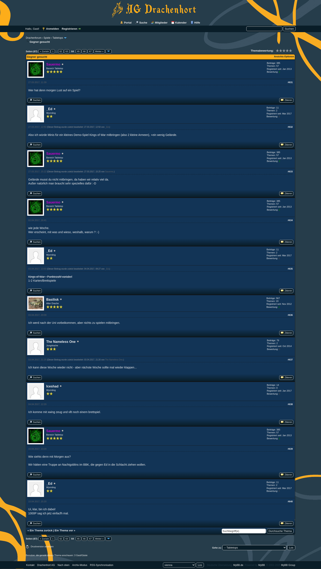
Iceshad (52, 386)
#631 (290, 82)
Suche (143, 22)
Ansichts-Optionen (284, 56)
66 (84, 51)
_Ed (49, 109)
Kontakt (30, 565)
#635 (290, 269)
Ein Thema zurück (41, 530)
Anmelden (52, 28)
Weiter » (99, 51)
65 (78, 51)
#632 (290, 127)
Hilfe (197, 22)
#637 (290, 359)
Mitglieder (161, 22)
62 (61, 51)
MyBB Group (288, 565)
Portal (128, 22)
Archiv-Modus (79, 565)
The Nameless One (61, 341)
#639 (290, 449)
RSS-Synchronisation (101, 565)
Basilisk (52, 299)
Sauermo (109, 171)
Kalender (181, 22)
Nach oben (63, 565)
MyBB (261, 565)
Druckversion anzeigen (42, 546)
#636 (290, 315)
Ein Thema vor (64, 530)
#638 (290, 404)
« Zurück (44, 51)
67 (90, 51)
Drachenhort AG (46, 565)
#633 (290, 171)
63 (67, 51)
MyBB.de (238, 565)
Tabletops (58, 37)
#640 (290, 501)
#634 (290, 220)
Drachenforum (33, 37)
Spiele (47, 37)
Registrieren (69, 28)
